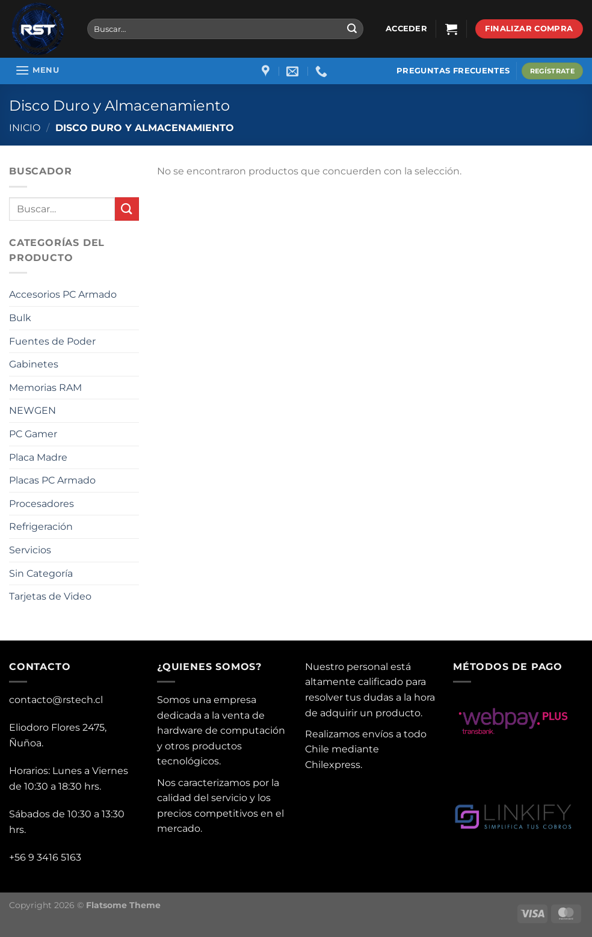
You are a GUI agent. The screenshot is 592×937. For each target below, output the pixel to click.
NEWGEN (32, 410)
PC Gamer (33, 434)
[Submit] (352, 29)
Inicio (24, 128)
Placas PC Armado (52, 480)
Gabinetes (33, 364)
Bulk (20, 318)
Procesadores (41, 503)
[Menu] (37, 70)
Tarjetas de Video (50, 596)
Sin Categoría (41, 573)
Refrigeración (41, 526)
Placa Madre (38, 457)
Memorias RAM (45, 387)
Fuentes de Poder (52, 341)
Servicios (30, 550)
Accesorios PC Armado (63, 294)
